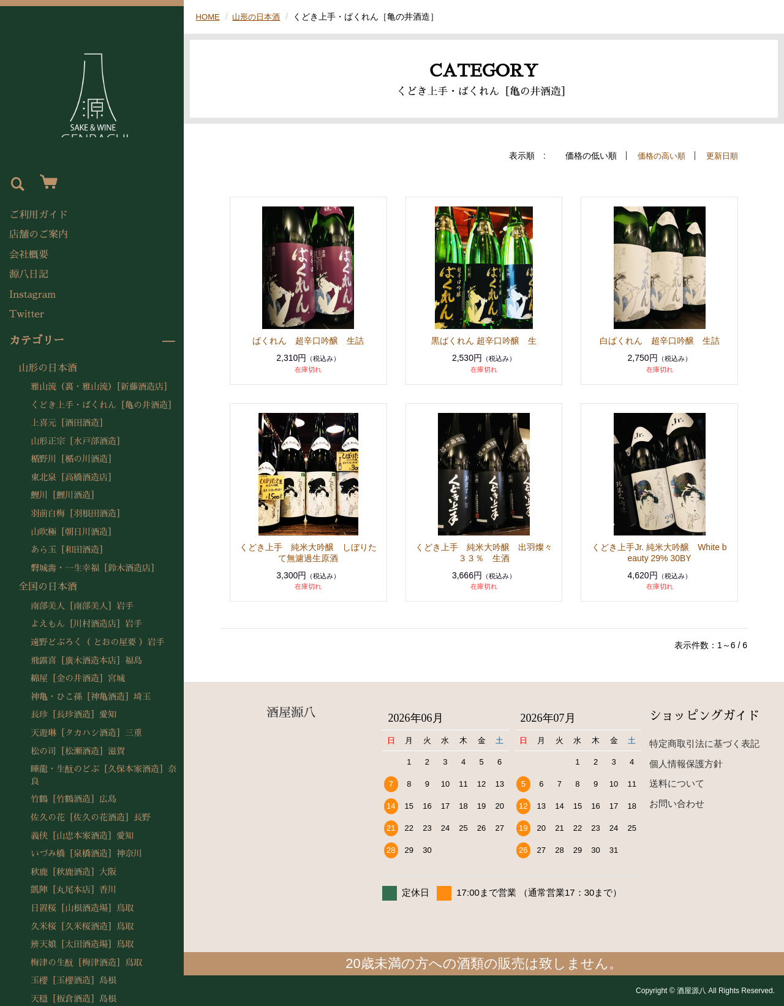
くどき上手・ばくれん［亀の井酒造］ (103, 405)
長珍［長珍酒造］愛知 (73, 714)
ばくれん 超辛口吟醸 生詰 (308, 341)
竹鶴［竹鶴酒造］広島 (73, 799)
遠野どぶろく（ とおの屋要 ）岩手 (97, 642)
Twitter (26, 314)
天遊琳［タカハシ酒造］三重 (86, 732)
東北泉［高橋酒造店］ (73, 477)
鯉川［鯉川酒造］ (65, 495)
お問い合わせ (676, 803)
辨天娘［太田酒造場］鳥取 (82, 944)
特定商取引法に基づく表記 (704, 743)
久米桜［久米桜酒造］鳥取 (82, 926)
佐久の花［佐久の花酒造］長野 (91, 817)
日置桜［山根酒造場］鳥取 (82, 908)
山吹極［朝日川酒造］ (73, 532)
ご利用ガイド (38, 215)
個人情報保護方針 (686, 763)
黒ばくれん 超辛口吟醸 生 (484, 341)
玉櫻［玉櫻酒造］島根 (73, 980)
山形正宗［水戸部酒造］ (78, 441)
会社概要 (28, 255)
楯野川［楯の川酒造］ (73, 459)
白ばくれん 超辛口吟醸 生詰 (660, 341)
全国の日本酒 (47, 587)
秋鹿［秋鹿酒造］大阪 (73, 872)
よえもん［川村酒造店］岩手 (86, 623)
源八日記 (28, 274)
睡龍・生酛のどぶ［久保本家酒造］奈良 (103, 775)
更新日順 (721, 156)
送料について (676, 783)
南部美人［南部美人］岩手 (82, 606)
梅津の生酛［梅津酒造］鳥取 (86, 962)
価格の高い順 (657, 156)
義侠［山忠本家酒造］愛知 (82, 835)
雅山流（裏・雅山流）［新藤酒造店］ (101, 386)
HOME (209, 16)
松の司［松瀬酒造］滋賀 (78, 751)
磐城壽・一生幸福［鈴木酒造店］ (95, 568)
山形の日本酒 (47, 368)
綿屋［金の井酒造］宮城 (78, 678)
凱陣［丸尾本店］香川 (73, 889)
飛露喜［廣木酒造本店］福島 (86, 660)
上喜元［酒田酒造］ (69, 422)
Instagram (32, 295)
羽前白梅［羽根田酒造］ (78, 513)
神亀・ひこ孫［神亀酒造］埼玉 (91, 696)
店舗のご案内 (38, 235)
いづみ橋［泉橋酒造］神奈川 (86, 853)
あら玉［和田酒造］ (69, 549)
